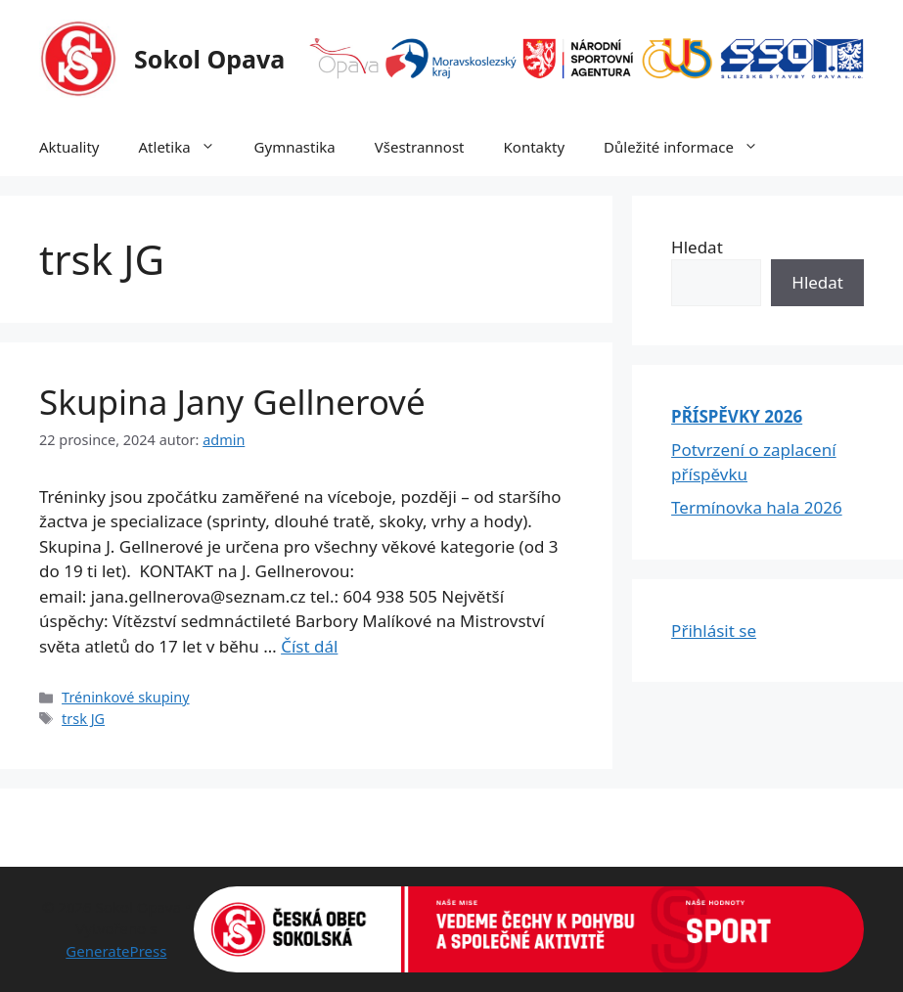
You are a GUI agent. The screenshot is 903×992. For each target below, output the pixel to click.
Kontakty (534, 147)
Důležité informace (691, 146)
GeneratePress (116, 951)
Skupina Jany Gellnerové (232, 402)
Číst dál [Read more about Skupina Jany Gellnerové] (309, 646)
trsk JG (83, 718)
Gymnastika (295, 147)
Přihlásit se (713, 630)
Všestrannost (420, 147)
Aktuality (69, 147)
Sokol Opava (209, 58)
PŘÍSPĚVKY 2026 (736, 416)
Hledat (697, 247)
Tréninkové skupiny (126, 697)
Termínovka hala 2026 (756, 507)
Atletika (187, 146)
